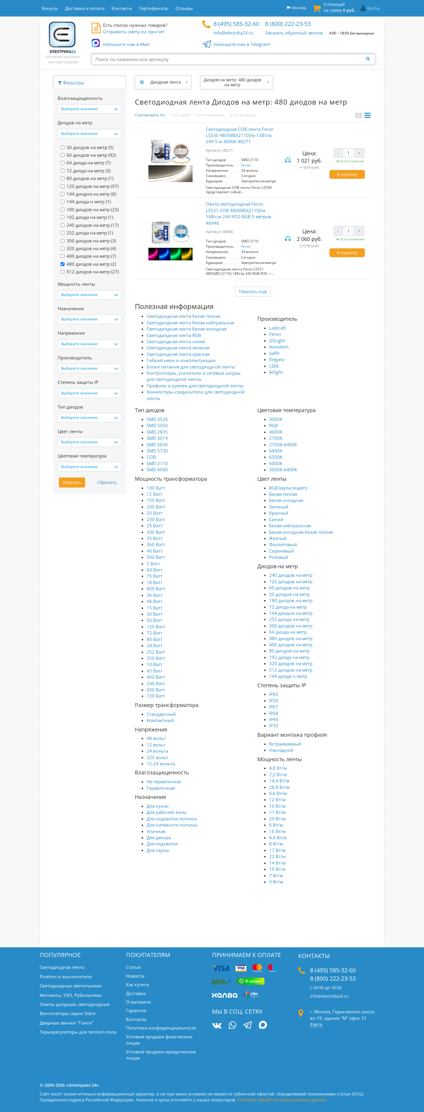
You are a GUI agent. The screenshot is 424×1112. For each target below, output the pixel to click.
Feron (246, 165)
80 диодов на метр (289, 651)
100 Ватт (156, 488)
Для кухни (158, 806)
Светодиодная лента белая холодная (186, 329)
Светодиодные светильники (71, 986)
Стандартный (161, 714)
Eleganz (276, 359)
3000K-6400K (283, 469)
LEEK (274, 366)
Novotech (279, 347)
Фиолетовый (283, 544)
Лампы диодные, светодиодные (75, 1004)
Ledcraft (277, 328)
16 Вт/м (277, 831)
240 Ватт (156, 683)
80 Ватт (155, 639)
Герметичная (161, 788)
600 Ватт (156, 690)
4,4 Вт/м (278, 837)
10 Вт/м (277, 806)
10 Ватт (155, 664)
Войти (373, 8)
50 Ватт (155, 620)
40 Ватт (155, 551)
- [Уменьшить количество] (338, 153)
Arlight (275, 372)
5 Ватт (153, 563)
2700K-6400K (283, 444)
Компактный (160, 720)
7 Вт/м (276, 875)
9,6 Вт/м (278, 793)
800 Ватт (156, 588)
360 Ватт (156, 544)
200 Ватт (156, 507)
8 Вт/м (276, 844)
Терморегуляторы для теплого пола (78, 1032)
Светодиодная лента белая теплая (183, 316)
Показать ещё (253, 291)
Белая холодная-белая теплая (301, 532)
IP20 (273, 700)
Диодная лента (165, 82)
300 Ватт (156, 532)
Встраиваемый (285, 744)
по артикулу (243, 115)
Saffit (274, 353)
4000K (275, 432)
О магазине (138, 1002)
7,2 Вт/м (278, 774)
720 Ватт (156, 696)
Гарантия (136, 1010)
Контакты (136, 1019)
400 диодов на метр (290, 644)
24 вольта (157, 751)
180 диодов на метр (290, 600)
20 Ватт (155, 513)
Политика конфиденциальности (161, 1028)
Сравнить (288, 160)
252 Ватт (156, 652)
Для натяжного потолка (172, 825)
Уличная (156, 831)
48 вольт (156, 738)
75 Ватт (155, 576)
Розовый (278, 557)
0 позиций (339, 7)
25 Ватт (155, 525)
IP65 (273, 694)
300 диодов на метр (290, 626)
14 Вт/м (277, 863)
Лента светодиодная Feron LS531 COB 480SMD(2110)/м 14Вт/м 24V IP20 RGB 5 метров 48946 (238, 213)
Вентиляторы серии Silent (67, 1013)
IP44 (273, 719)
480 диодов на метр (290, 638)
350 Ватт (156, 658)
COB (151, 457)
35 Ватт (155, 538)
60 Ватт (155, 570)
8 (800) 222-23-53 (288, 24)
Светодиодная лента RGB (174, 335)
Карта (316, 1024)
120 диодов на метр (290, 581)
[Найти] (369, 59)
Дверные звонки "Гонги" (66, 1023)
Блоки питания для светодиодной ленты (191, 367)
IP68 (273, 713)
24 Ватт (155, 645)
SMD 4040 (157, 469)
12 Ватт (155, 494)
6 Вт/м (276, 825)
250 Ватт (156, 519)
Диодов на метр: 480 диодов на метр (232, 82)
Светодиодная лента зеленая (178, 348)
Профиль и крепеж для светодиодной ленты (195, 386)
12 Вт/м (277, 799)
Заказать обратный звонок (294, 33)
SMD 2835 (157, 432)
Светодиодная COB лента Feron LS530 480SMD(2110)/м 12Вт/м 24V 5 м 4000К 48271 (240, 135)
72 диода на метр (288, 607)
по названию (210, 115)
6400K (275, 451)
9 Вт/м (276, 882)
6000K (275, 463)
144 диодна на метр (290, 613)
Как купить (138, 984)
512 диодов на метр (290, 670)
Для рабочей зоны (166, 812)
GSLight (277, 340)
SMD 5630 (157, 444)
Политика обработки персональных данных (282, 1100)
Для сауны (158, 850)
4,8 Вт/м (278, 768)
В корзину (347, 174)
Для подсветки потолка (172, 819)
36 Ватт (155, 595)
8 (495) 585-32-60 (236, 24)
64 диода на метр (288, 632)
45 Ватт (155, 671)
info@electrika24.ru (233, 33)
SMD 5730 (157, 451)
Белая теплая (283, 494)
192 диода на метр (289, 657)
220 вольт (157, 757)
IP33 (273, 725)
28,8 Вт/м (279, 787)
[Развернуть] (141, 82)
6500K (275, 457)
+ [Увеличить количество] (359, 153)
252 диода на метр (289, 619)
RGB (273, 425)
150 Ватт (156, 500)
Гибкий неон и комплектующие (181, 360)
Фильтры (71, 83)
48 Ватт (155, 601)
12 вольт (156, 745)
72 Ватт (155, 633)
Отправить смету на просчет (134, 31)
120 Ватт (156, 626)
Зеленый (279, 507)
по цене (181, 115)
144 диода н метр (288, 676)
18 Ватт (155, 582)
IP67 (273, 707)
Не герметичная (164, 781)
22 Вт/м (277, 856)
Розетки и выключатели (66, 976)
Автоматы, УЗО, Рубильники (71, 995)
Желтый (277, 538)
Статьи (133, 967)
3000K (275, 419)
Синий (276, 519)
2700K (275, 438)
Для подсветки (162, 844)
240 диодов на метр (290, 575)
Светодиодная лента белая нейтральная (190, 322)
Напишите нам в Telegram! (242, 44)
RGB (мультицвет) (288, 488)
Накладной (281, 750)
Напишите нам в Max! (126, 44)
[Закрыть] (187, 82)
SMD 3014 (157, 438)
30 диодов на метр (289, 594)
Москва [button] (296, 7)
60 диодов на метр (289, 588)
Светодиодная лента (62, 967)
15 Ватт (155, 608)
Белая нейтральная (290, 525)
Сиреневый (281, 551)
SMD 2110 (157, 463)
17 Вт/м (277, 850)
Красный (278, 513)
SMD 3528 (157, 419)
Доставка (135, 993)
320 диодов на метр (290, 663)
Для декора (159, 837)
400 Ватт (156, 677)
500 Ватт (156, 557)
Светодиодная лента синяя (176, 341)
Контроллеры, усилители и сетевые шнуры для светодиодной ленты (194, 376)
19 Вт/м (277, 869)
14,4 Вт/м (279, 781)
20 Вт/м (277, 819)
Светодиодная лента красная (178, 354)
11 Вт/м (277, 812)
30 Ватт (155, 614)
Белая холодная (286, 500)
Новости (135, 976)
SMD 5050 (157, 425)
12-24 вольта (161, 763)
